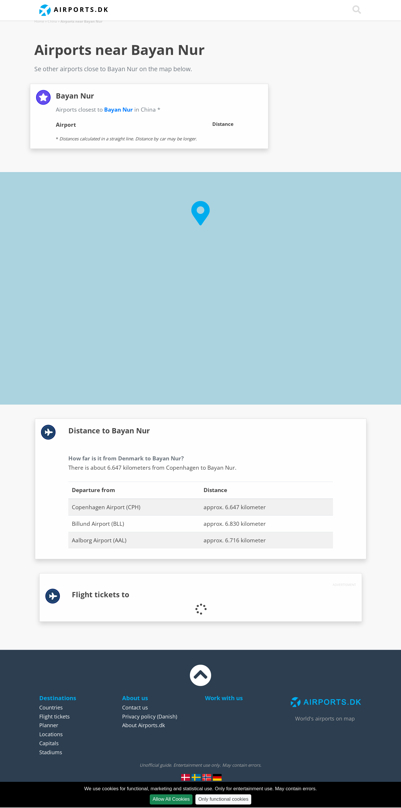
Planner (48, 725)
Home (39, 21)
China (52, 21)
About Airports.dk (143, 725)
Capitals (49, 743)
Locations (51, 734)
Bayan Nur (118, 109)
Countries (51, 707)
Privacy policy (139, 716)
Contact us (135, 707)
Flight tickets (54, 716)
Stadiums (50, 752)
